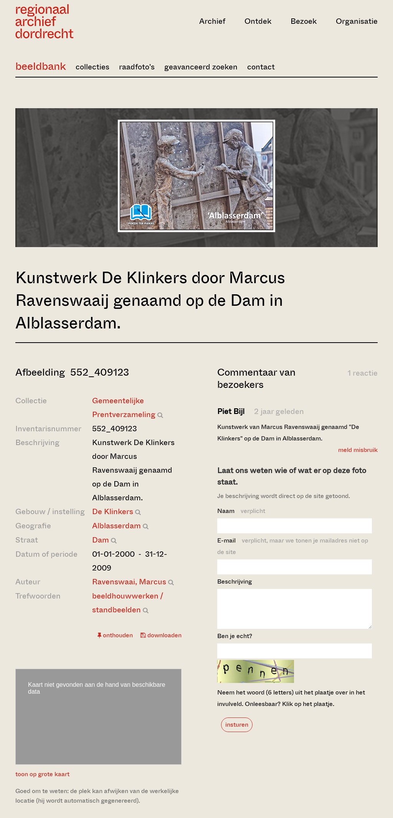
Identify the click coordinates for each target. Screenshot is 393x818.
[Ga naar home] (69, 21)
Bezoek (304, 21)
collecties (92, 67)
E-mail (292, 546)
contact (261, 67)
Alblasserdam (116, 525)
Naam (241, 510)
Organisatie (357, 21)
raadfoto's (137, 67)
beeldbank (40, 66)
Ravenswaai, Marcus (129, 581)
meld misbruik (358, 449)
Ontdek (257, 21)
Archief (212, 21)
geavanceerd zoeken (201, 67)
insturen (236, 731)
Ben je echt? (234, 642)
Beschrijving (234, 581)
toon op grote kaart (42, 774)
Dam (100, 540)
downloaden (161, 635)
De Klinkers (112, 511)
